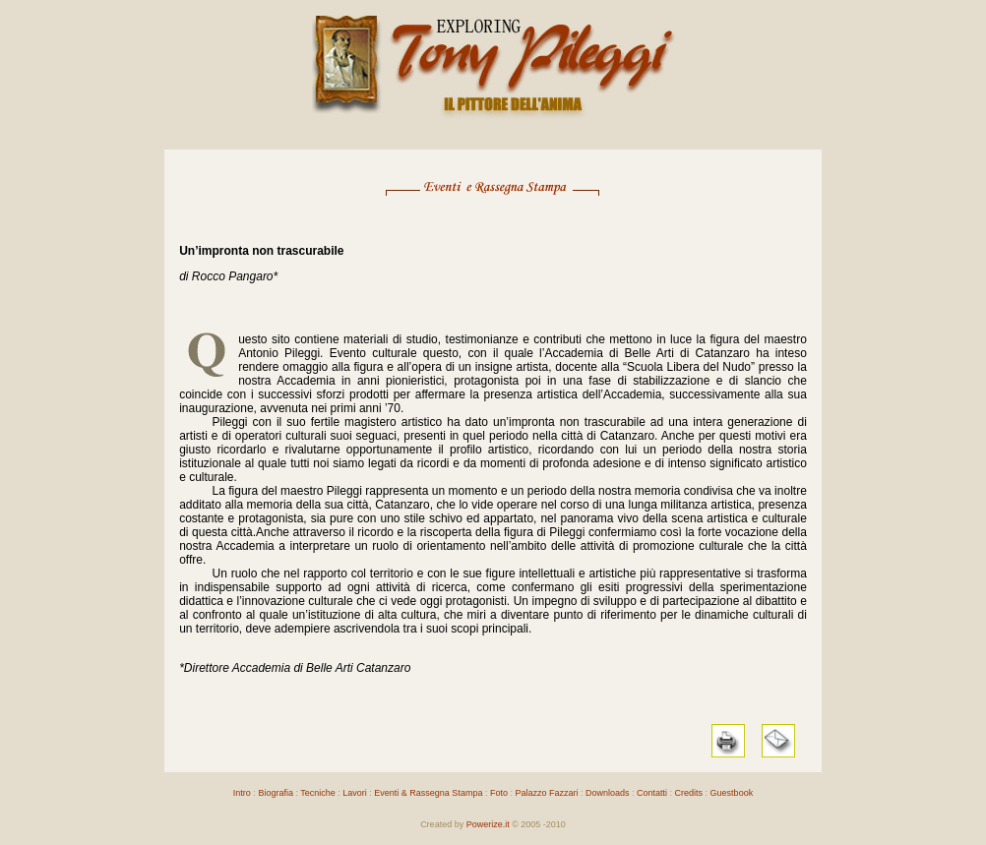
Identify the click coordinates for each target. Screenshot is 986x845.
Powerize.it (488, 824)
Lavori (353, 793)
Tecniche (318, 793)
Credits (689, 793)
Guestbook (732, 793)
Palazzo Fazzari (546, 793)
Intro (242, 793)
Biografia (275, 793)
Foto (499, 793)
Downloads (607, 793)
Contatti (652, 793)
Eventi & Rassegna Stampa (427, 793)
